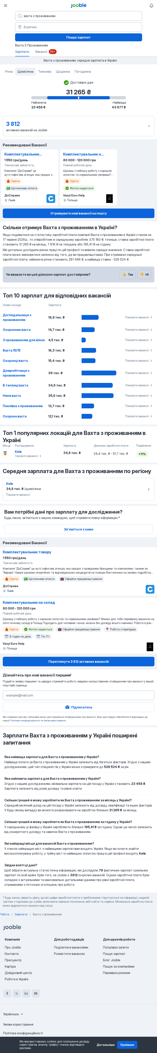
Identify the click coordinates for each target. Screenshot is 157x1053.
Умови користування (18, 1024)
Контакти (12, 954)
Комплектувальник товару (21, 154)
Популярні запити (116, 947)
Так (127, 274)
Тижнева (44, 71)
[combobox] (13, 1014)
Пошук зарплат (78, 37)
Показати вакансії (139, 317)
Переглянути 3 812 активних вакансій (78, 662)
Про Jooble (13, 947)
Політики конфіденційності (25, 720)
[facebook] (7, 993)
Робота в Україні (16, 979)
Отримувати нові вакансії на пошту (78, 213)
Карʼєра (10, 966)
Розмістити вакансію (69, 954)
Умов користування (55, 720)
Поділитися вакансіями (71, 947)
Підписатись (78, 707)
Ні (144, 274)
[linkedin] (26, 993)
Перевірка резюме (116, 973)
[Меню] (6, 6)
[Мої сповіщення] (151, 5)
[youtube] (36, 993)
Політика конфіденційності (23, 1033)
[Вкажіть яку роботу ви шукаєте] (78, 16)
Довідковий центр (18, 973)
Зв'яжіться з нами (78, 529)
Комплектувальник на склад (83, 154)
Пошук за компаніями (118, 966)
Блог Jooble (111, 960)
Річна (9, 71)
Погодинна (83, 71)
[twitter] (17, 993)
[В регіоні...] (78, 27)
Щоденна (63, 71)
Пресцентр (13, 960)
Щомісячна (25, 71)
